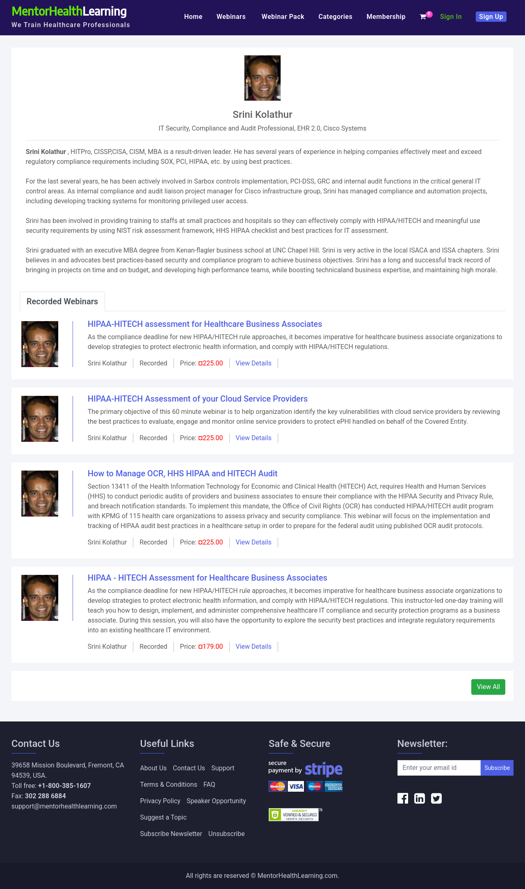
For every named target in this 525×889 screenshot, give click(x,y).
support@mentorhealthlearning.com (64, 806)
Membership (386, 17)
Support (222, 768)
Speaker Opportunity (216, 801)
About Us (153, 768)
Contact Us (189, 768)
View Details (254, 363)
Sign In (451, 17)
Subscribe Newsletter (171, 834)
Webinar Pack (283, 17)
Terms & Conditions (168, 784)
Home (193, 17)
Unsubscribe (226, 834)
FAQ (209, 784)
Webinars (232, 17)
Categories (335, 17)
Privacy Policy (160, 801)
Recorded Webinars (62, 301)
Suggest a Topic (163, 817)
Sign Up (491, 17)
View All (488, 687)
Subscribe (497, 768)
